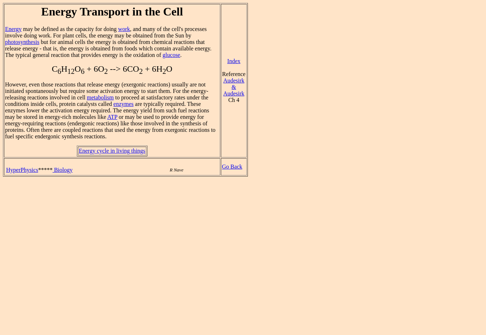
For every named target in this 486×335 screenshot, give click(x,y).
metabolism (100, 97)
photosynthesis (22, 42)
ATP (112, 117)
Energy (13, 29)
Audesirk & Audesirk (234, 87)
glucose (171, 55)
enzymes (123, 104)
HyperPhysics (22, 170)
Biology (63, 170)
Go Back (232, 167)
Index (233, 61)
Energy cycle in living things (112, 151)
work (124, 29)
